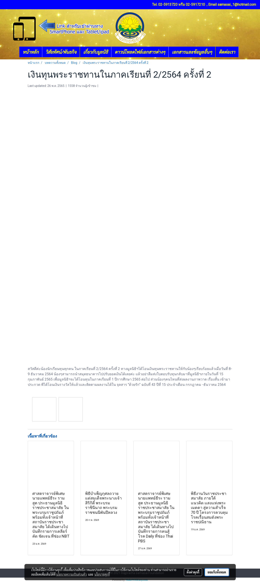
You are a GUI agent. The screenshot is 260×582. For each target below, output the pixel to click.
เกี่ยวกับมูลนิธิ (95, 52)
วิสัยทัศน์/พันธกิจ (61, 52)
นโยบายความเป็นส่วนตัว (71, 574)
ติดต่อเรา (227, 52)
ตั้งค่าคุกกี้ (193, 572)
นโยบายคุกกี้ (102, 574)
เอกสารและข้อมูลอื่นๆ (192, 52)
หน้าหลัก (31, 52)
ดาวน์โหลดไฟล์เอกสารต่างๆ (140, 52)
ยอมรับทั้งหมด (217, 572)
